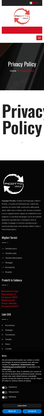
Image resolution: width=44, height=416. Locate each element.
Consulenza (10, 335)
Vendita (8, 339)
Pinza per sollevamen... (9, 303)
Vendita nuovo (11, 249)
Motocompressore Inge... (10, 291)
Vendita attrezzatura (13, 258)
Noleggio (9, 263)
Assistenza (10, 267)
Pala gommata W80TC (9, 297)
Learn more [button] (21, 406)
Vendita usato (11, 253)
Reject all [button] (11, 411)
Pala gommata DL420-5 (10, 306)
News (7, 344)
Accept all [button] (32, 411)
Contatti (8, 349)
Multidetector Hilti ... (9, 300)
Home (13, 70)
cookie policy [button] (6, 369)
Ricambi (8, 272)
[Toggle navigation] (39, 37)
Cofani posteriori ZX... (9, 294)
